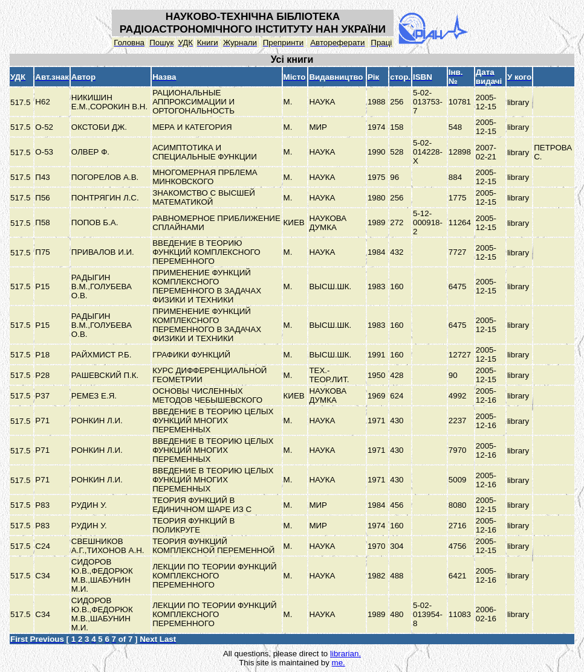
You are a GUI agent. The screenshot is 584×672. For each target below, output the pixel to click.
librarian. (345, 653)
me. (338, 662)
